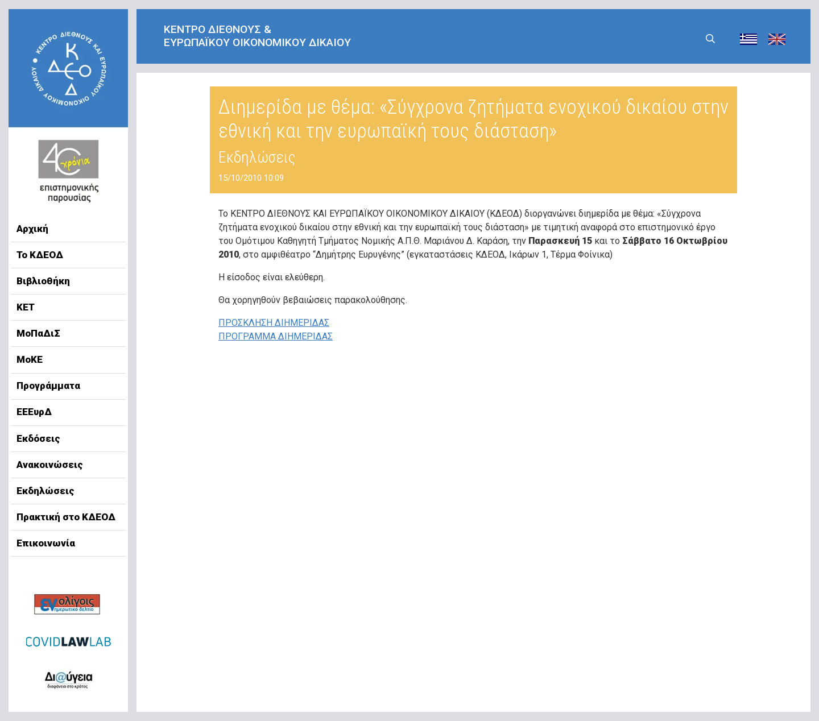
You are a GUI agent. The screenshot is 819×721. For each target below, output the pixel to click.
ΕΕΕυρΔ (34, 411)
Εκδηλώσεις (45, 490)
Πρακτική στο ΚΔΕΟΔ (65, 517)
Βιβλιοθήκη (43, 281)
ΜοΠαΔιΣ (38, 333)
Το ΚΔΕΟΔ (39, 254)
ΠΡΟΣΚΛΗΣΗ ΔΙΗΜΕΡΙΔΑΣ (273, 322)
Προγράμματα (48, 385)
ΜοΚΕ (29, 359)
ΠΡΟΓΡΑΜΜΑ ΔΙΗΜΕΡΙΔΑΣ (275, 336)
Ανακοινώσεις (49, 464)
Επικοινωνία (45, 543)
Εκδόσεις (38, 438)
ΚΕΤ (25, 307)
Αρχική (32, 228)
